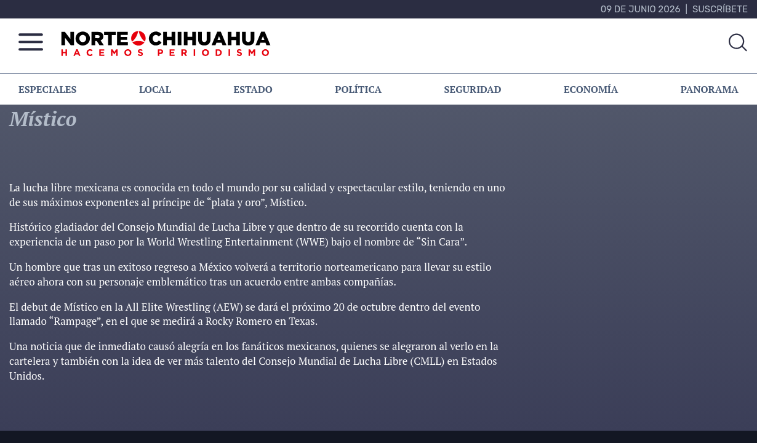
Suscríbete (720, 9)
